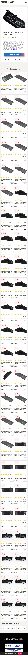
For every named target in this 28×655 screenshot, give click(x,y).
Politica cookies (18, 640)
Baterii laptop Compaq (9, 628)
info (12, 91)
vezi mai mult (14, 49)
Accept (20, 653)
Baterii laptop (21, 628)
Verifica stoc (16, 54)
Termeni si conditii (11, 638)
